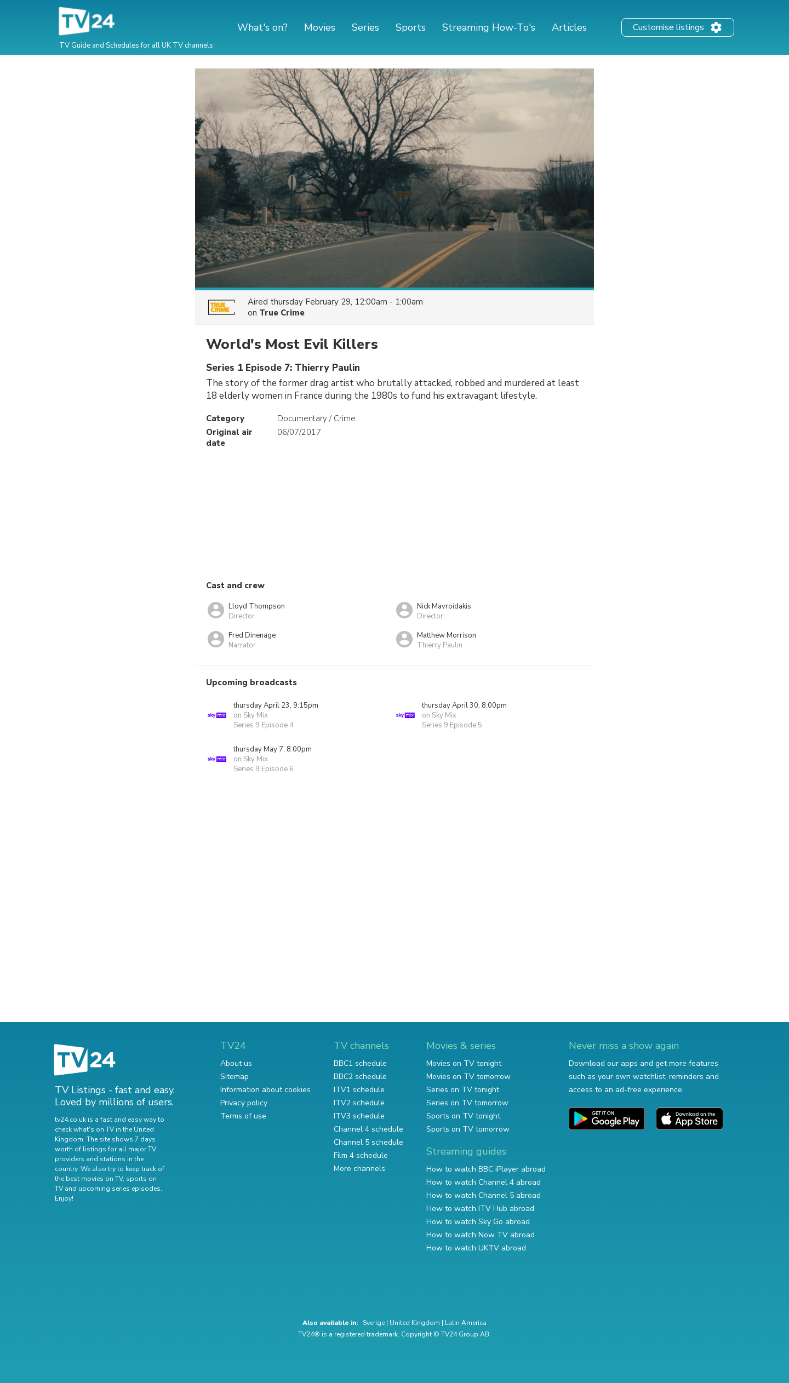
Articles (569, 27)
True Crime (282, 312)
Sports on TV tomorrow (468, 1129)
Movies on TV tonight (463, 1063)
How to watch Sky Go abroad (478, 1221)
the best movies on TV (89, 1178)
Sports (411, 27)
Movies (319, 27)
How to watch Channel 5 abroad (483, 1195)
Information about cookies (265, 1089)
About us (236, 1063)
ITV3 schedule (359, 1116)
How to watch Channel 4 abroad (483, 1182)
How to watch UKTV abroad (476, 1248)
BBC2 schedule (360, 1076)
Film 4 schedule (361, 1155)
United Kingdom (415, 1322)
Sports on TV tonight (463, 1116)
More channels (359, 1168)
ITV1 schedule (359, 1089)
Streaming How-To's (488, 27)
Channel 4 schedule (368, 1129)
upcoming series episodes (119, 1188)
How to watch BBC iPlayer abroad (486, 1169)
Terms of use (243, 1116)
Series (365, 27)
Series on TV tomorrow (467, 1103)
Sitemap (234, 1076)
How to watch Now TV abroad (480, 1235)
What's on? (262, 27)
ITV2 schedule (359, 1103)
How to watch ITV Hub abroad (480, 1208)
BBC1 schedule (360, 1063)
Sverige (374, 1322)
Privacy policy (243, 1103)
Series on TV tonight (462, 1089)
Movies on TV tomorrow (468, 1076)
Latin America (466, 1322)
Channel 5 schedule (368, 1142)
